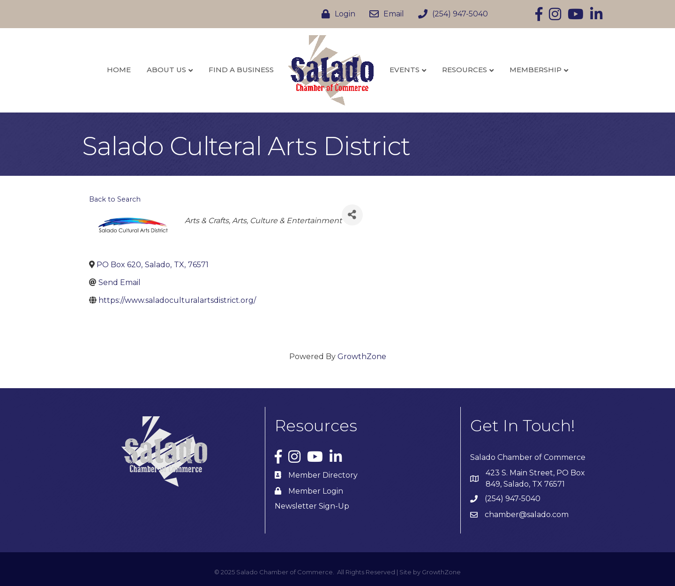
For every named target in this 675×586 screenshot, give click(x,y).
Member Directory (323, 475)
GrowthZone (362, 356)
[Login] (336, 14)
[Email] (384, 14)
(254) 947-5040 (512, 498)
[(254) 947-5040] (450, 14)
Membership (536, 69)
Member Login (315, 491)
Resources (464, 69)
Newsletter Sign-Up (312, 506)
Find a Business (241, 69)
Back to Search (115, 199)
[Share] (352, 214)
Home (119, 69)
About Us (166, 69)
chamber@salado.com (527, 514)
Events (405, 69)
